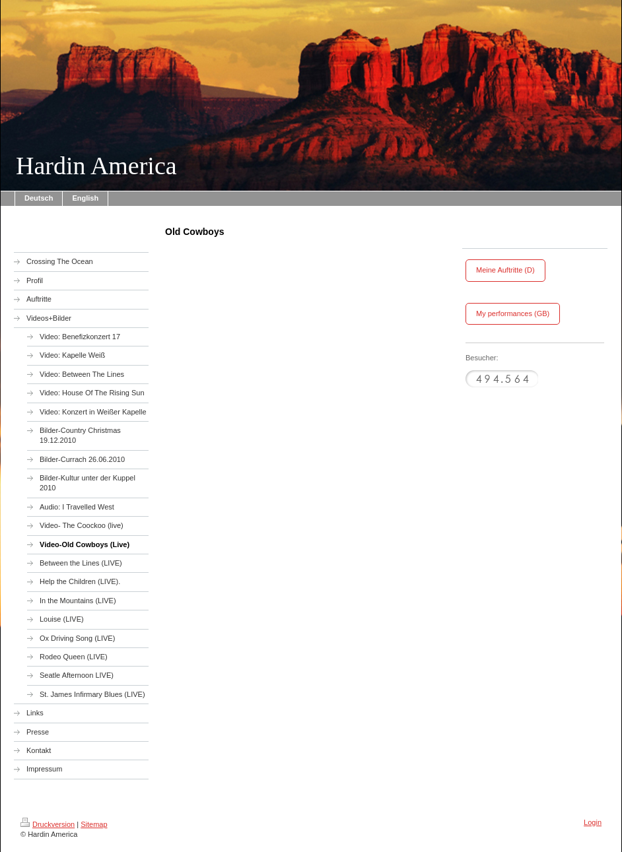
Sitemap (94, 824)
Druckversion (47, 824)
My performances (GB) (512, 313)
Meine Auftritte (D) (505, 270)
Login (593, 822)
